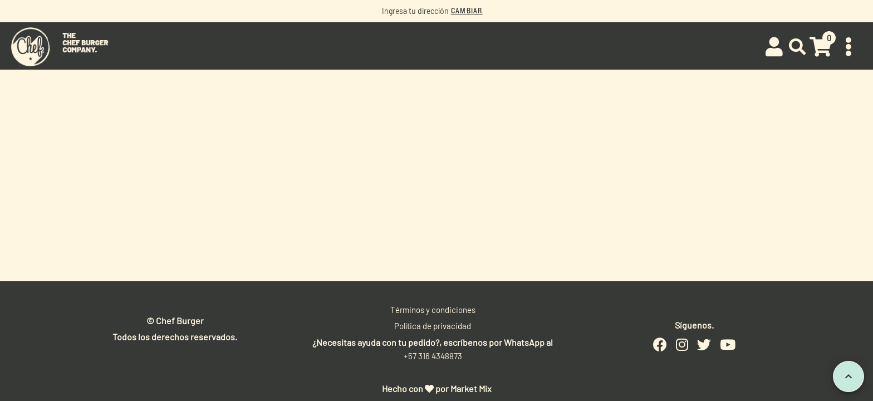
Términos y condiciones (432, 310)
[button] (797, 47)
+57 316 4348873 (433, 356)
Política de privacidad (432, 326)
